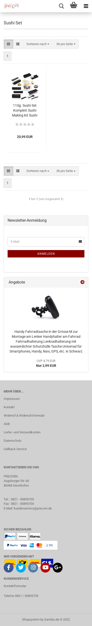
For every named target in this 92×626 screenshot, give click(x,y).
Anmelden (46, 253)
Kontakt (9, 407)
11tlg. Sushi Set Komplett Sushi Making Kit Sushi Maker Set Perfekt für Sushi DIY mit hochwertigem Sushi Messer (24, 110)
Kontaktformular (15, 586)
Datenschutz (12, 440)
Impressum (12, 399)
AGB (7, 424)
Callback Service (15, 449)
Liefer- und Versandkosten (22, 432)
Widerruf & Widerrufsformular (24, 415)
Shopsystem (30, 619)
